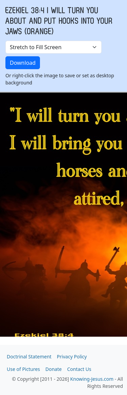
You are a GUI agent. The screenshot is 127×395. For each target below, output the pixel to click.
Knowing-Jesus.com (91, 379)
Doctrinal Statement (29, 356)
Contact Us (79, 369)
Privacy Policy (72, 356)
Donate (53, 369)
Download (23, 62)
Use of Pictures (23, 369)
